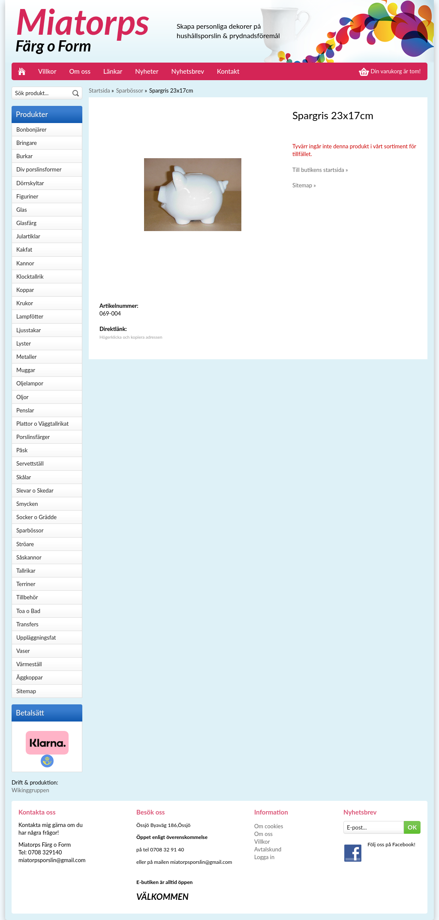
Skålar (23, 477)
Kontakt (228, 71)
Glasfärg (26, 222)
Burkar (24, 156)
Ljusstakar (28, 330)
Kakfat (24, 249)
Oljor (22, 397)
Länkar (112, 71)
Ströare (25, 544)
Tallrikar (25, 570)
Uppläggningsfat (36, 637)
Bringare (26, 142)
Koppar (25, 289)
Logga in (264, 857)
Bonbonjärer (31, 129)
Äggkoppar (29, 677)
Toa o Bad (28, 610)
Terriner (25, 583)
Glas (21, 209)
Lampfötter (29, 316)
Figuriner (27, 196)
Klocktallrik (30, 276)
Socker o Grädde (36, 517)
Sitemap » (304, 185)
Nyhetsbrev (187, 71)
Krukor (24, 303)
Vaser (23, 650)
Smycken (27, 503)
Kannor (25, 263)
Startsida (99, 90)
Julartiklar (28, 236)
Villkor (47, 71)
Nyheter (146, 71)
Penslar (25, 410)
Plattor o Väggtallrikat (42, 423)
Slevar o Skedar (35, 490)
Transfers (27, 624)
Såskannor (29, 557)
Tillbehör (27, 597)
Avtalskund (267, 849)
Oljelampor (29, 383)
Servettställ (30, 463)
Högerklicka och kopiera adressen (130, 337)
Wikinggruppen (30, 790)
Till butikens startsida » (320, 169)
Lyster (23, 343)
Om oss (79, 71)
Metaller (26, 356)
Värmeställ (29, 664)
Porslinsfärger (33, 436)
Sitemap (26, 691)
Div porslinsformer (38, 169)
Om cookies (268, 826)
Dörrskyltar (30, 183)
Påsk (21, 450)
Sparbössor (29, 530)
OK (412, 827)
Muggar (25, 370)
